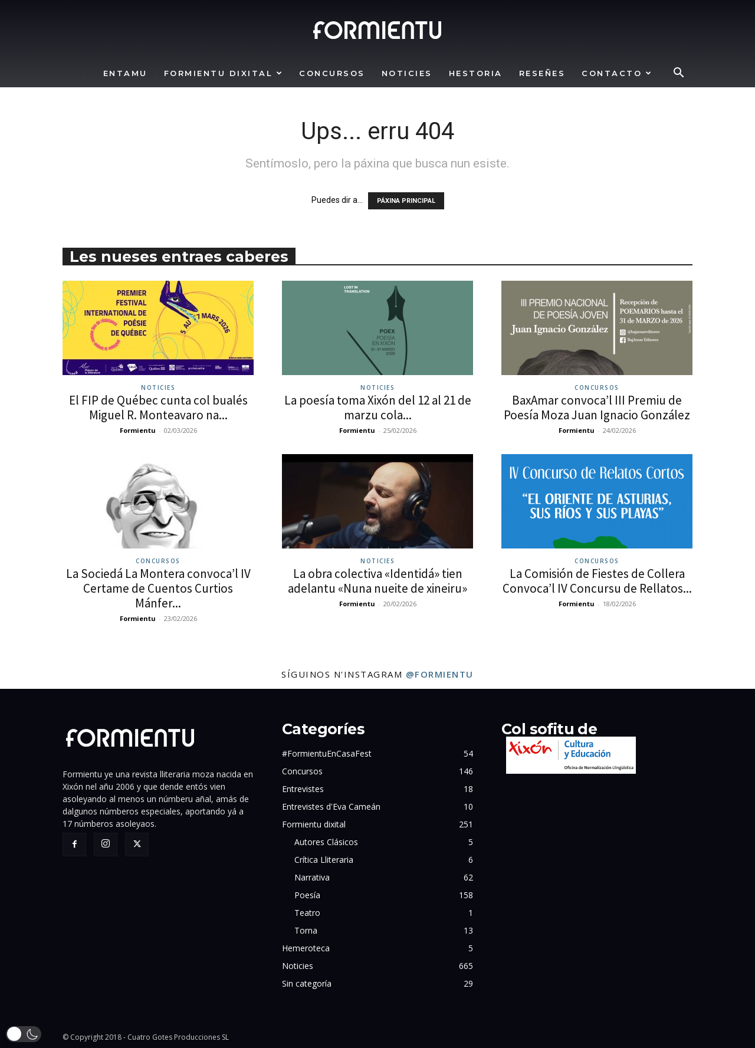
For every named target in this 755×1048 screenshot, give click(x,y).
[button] (678, 74)
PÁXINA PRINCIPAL (406, 201)
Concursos (332, 73)
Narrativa (312, 877)
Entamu (125, 73)
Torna (305, 930)
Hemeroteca (306, 948)
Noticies (407, 73)
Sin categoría (306, 983)
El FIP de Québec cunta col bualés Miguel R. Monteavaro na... (158, 407)
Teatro (307, 912)
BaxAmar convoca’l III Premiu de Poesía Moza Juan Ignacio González (597, 407)
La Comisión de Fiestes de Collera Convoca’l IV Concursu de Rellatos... (597, 581)
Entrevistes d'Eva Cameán (331, 806)
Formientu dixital (224, 73)
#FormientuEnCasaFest (327, 753)
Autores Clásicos (326, 841)
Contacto (617, 73)
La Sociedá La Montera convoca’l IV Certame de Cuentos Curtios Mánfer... (158, 588)
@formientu (440, 674)
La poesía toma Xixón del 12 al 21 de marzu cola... (377, 407)
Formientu (138, 430)
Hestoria (476, 73)
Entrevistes (303, 788)
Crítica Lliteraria (323, 859)
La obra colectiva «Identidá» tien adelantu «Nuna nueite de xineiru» (377, 581)
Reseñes (542, 73)
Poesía (307, 895)
